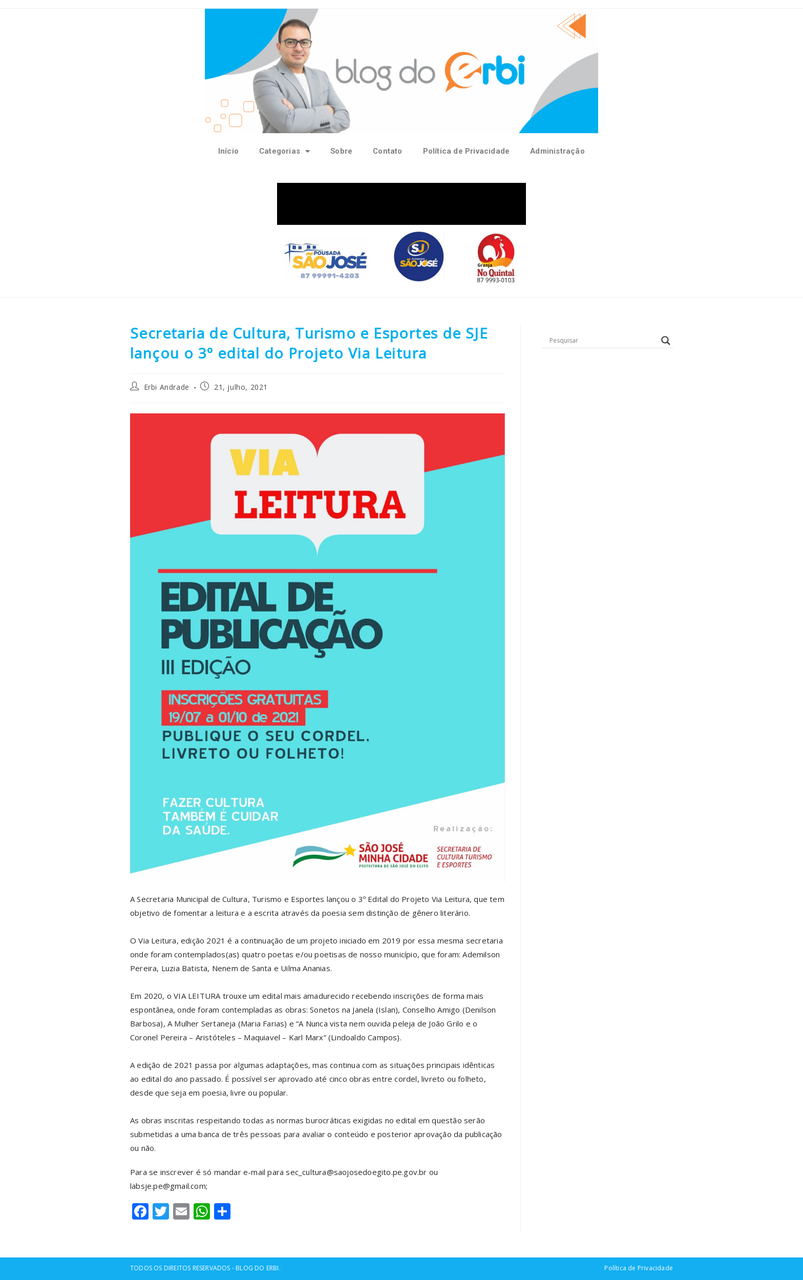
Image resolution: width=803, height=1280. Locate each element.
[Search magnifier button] (666, 340)
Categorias (284, 151)
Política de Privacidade (466, 151)
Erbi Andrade (166, 387)
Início (228, 151)
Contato (387, 151)
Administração (557, 151)
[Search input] (603, 340)
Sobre (341, 151)
